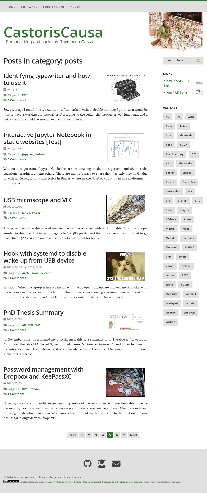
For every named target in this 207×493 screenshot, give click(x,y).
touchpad (172, 303)
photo (36, 213)
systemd (46, 273)
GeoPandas (173, 191)
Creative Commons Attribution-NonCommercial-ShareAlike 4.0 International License (95, 482)
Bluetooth (185, 135)
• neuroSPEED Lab (176, 83)
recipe (170, 275)
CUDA (183, 144)
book (169, 144)
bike (168, 135)
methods (188, 238)
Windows (189, 312)
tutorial (190, 303)
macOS (170, 228)
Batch (183, 126)
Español (187, 172)
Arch (25, 273)
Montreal (171, 247)
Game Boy (189, 182)
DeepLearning (174, 154)
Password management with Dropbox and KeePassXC (43, 372)
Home (11, 7)
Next (133, 435)
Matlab (170, 238)
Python (186, 266)
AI (179, 116)
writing (170, 322)
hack (169, 210)
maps (186, 228)
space (169, 284)
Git (168, 200)
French (170, 182)
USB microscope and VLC (37, 200)
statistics (171, 294)
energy (170, 172)
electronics (186, 163)
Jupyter (27, 154)
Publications (54, 7)
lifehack (34, 389)
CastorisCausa (53, 32)
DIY (24, 95)
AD (24, 325)
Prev (72, 435)
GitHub (182, 200)
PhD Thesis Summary (33, 312)
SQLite (185, 284)
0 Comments (17, 100)
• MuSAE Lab (175, 92)
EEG (30, 325)
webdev (40, 154)
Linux (26, 213)
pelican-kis (61, 477)
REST (185, 275)
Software (29, 7)
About (76, 7)
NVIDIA (189, 247)
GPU (197, 200)
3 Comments (17, 278)
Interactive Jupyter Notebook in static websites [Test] (47, 138)
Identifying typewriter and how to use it (46, 79)
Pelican (78, 477)
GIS (190, 191)
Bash (169, 126)
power (170, 266)
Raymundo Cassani (78, 41)
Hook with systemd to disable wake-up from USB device (44, 256)
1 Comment (16, 394)
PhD (37, 325)
